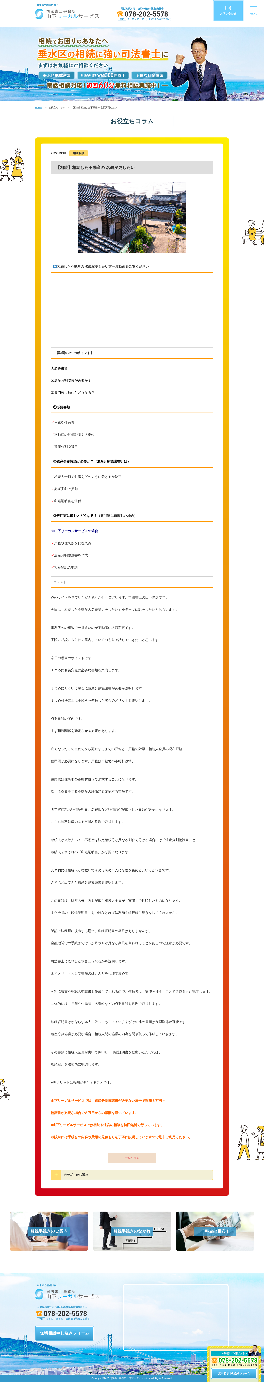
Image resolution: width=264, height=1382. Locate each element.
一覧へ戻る (132, 1157)
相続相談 (79, 153)
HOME (38, 107)
